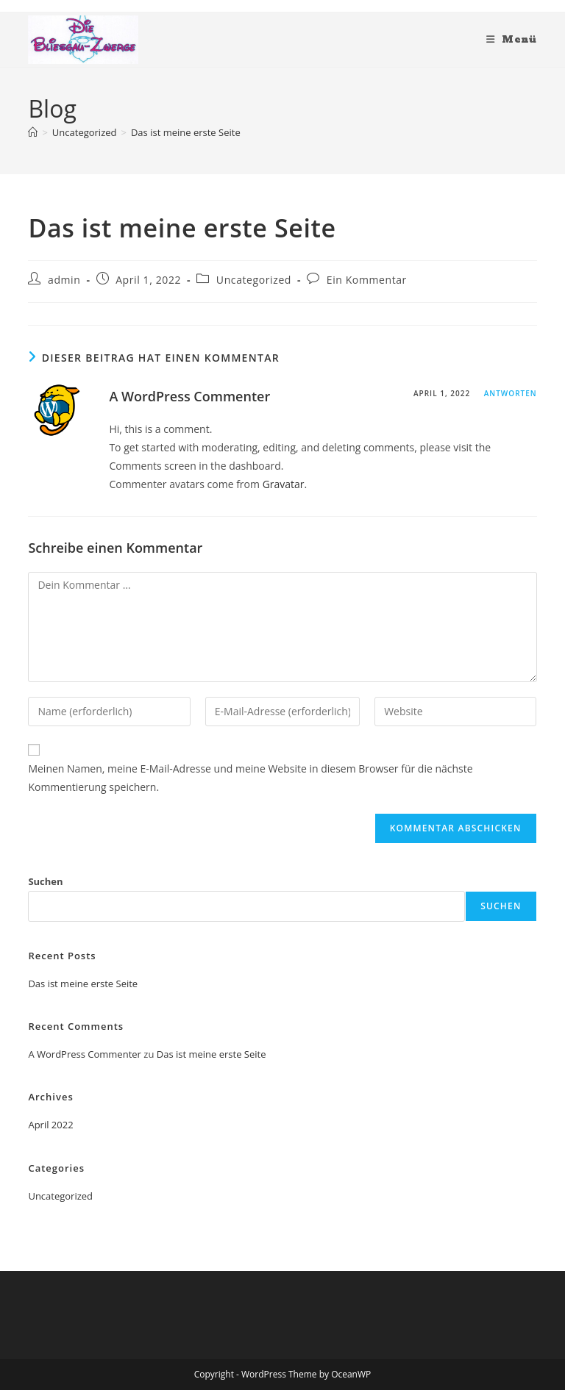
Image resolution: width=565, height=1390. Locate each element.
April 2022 (50, 1124)
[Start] (33, 132)
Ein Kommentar (367, 280)
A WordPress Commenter (189, 396)
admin (64, 280)
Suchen (45, 881)
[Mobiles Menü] (511, 39)
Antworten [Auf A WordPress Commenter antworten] (510, 393)
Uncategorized (253, 280)
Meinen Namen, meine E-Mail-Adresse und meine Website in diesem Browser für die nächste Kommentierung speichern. (250, 778)
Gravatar (284, 484)
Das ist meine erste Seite (186, 132)
